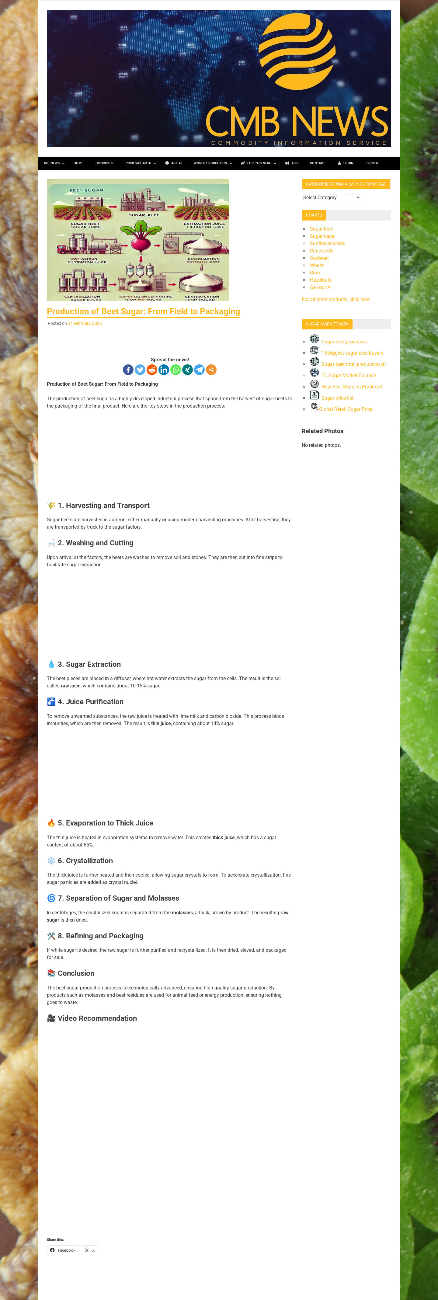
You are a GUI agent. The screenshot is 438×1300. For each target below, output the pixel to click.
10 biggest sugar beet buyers (346, 353)
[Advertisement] (169, 340)
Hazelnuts (321, 280)
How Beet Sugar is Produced (346, 387)
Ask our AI (321, 287)
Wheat (317, 265)
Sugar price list (331, 398)
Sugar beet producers (338, 342)
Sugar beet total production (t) (348, 364)
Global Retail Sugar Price (341, 409)
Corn (315, 273)
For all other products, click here (336, 299)
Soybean (319, 258)
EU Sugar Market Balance (343, 375)
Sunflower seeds (327, 243)
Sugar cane (322, 236)
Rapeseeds (321, 251)
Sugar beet (321, 229)
